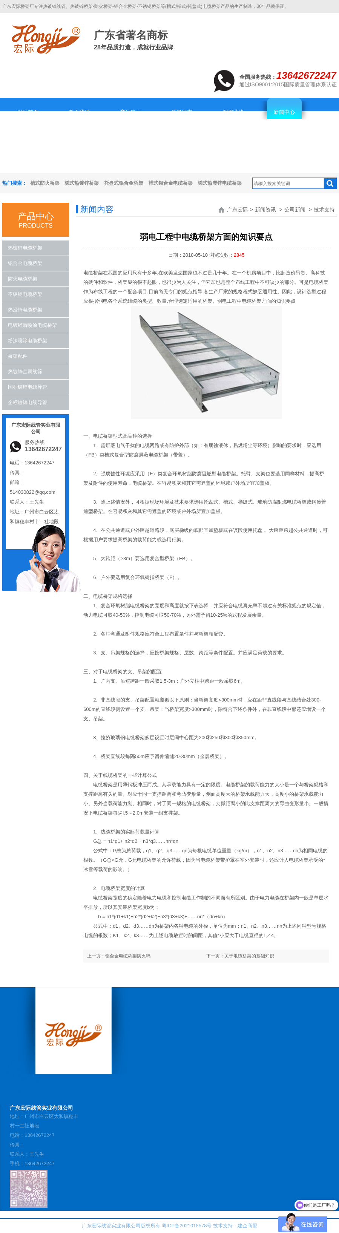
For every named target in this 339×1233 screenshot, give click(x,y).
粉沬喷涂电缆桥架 (27, 340)
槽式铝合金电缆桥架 (171, 183)
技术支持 (324, 210)
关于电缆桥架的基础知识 (249, 956)
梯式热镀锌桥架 (81, 183)
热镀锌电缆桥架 (25, 248)
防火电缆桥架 (22, 279)
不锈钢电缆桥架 (25, 294)
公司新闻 (294, 210)
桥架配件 (18, 356)
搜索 (330, 183)
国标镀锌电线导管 (27, 387)
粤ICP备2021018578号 (187, 1225)
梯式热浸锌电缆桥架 (220, 183)
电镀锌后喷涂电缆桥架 (32, 325)
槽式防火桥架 (45, 183)
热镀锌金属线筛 (25, 371)
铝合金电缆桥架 (25, 263)
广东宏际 (237, 210)
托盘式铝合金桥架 (123, 183)
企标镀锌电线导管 (27, 402)
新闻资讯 (265, 210)
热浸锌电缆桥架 (25, 309)
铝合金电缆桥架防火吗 (127, 956)
